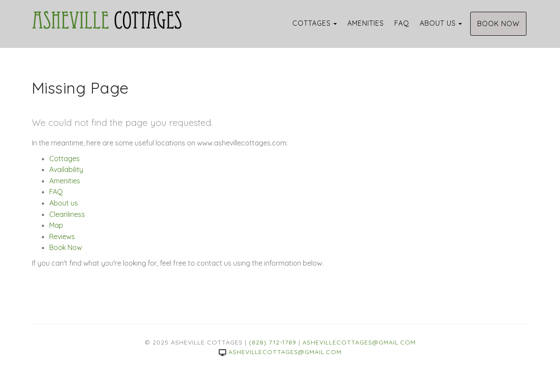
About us (438, 23)
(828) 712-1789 (272, 342)
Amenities (365, 23)
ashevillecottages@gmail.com (359, 342)
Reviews (62, 236)
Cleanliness (67, 214)
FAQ (401, 23)
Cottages (311, 23)
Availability (66, 169)
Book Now (498, 23)
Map (56, 225)
